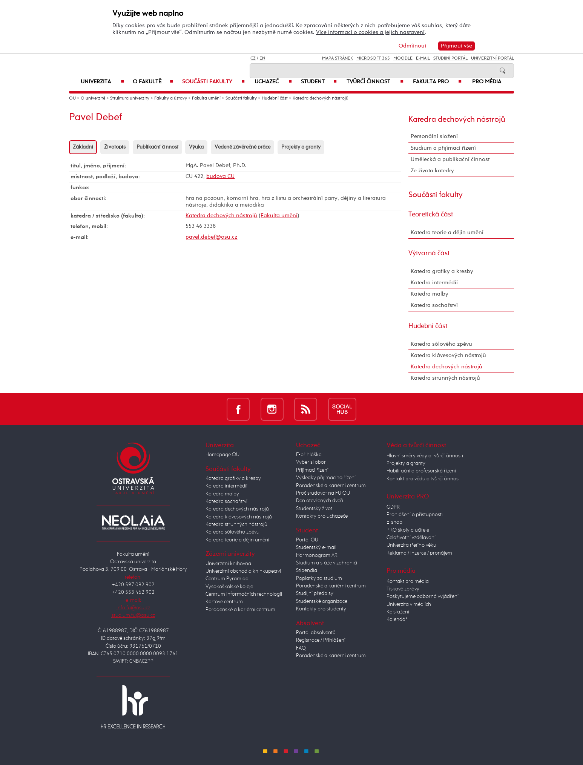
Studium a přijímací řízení (443, 148)
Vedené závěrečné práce (242, 147)
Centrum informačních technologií (244, 594)
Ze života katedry (432, 170)
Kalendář (397, 619)
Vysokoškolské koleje (229, 586)
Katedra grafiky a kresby (442, 271)
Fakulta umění (206, 98)
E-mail (423, 58)
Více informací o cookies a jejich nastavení (370, 32)
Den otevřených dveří (319, 500)
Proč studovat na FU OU (323, 493)
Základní (83, 147)
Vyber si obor (311, 462)
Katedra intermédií (434, 282)
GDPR (393, 507)
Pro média (486, 81)
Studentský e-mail (316, 547)
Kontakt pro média (408, 581)
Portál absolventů (316, 632)
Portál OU (307, 540)
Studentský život (314, 508)
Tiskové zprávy (403, 589)
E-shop (394, 522)
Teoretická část (430, 214)
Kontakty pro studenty (321, 609)
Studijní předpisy (314, 593)
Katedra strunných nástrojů (445, 378)
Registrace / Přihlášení (320, 640)
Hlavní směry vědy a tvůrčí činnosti (425, 455)
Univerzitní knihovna (228, 563)
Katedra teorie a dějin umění (447, 232)
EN (262, 58)
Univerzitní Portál (492, 58)
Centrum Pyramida (227, 578)
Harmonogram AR (317, 555)
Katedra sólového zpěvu (441, 344)
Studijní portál (450, 58)
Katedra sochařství (434, 305)
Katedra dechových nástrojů (320, 98)
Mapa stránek (337, 58)
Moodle (403, 58)
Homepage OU (222, 454)
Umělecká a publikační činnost (450, 159)
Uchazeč (273, 81)
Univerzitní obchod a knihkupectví (243, 571)
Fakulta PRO (437, 81)
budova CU (220, 176)
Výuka (196, 147)
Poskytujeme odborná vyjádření (423, 596)
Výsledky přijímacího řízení (326, 477)
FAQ (301, 648)
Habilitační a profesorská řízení (421, 471)
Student (319, 81)
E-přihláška (309, 454)
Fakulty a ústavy (170, 98)
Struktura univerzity (129, 98)
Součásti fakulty (213, 81)
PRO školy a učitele (408, 530)
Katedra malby (429, 294)
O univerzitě (93, 98)
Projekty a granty (301, 147)
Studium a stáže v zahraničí (326, 563)
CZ (253, 58)
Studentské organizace (321, 601)
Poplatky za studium (319, 578)
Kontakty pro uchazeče (322, 516)
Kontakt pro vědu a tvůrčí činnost (423, 478)
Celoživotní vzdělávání (411, 537)
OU (72, 98)
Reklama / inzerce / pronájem (419, 553)
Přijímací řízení (312, 470)
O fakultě (153, 81)
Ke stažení (398, 612)
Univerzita (102, 81)
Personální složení (434, 136)
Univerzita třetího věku (411, 545)
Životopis (115, 147)
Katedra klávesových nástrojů (448, 355)
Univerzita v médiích (409, 604)
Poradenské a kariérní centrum (240, 609)
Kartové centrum (224, 601)
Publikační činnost (157, 147)
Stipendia (306, 570)
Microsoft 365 (373, 58)
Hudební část (275, 98)
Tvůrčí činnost (375, 81)
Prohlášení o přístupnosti (415, 514)
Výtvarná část (429, 253)
